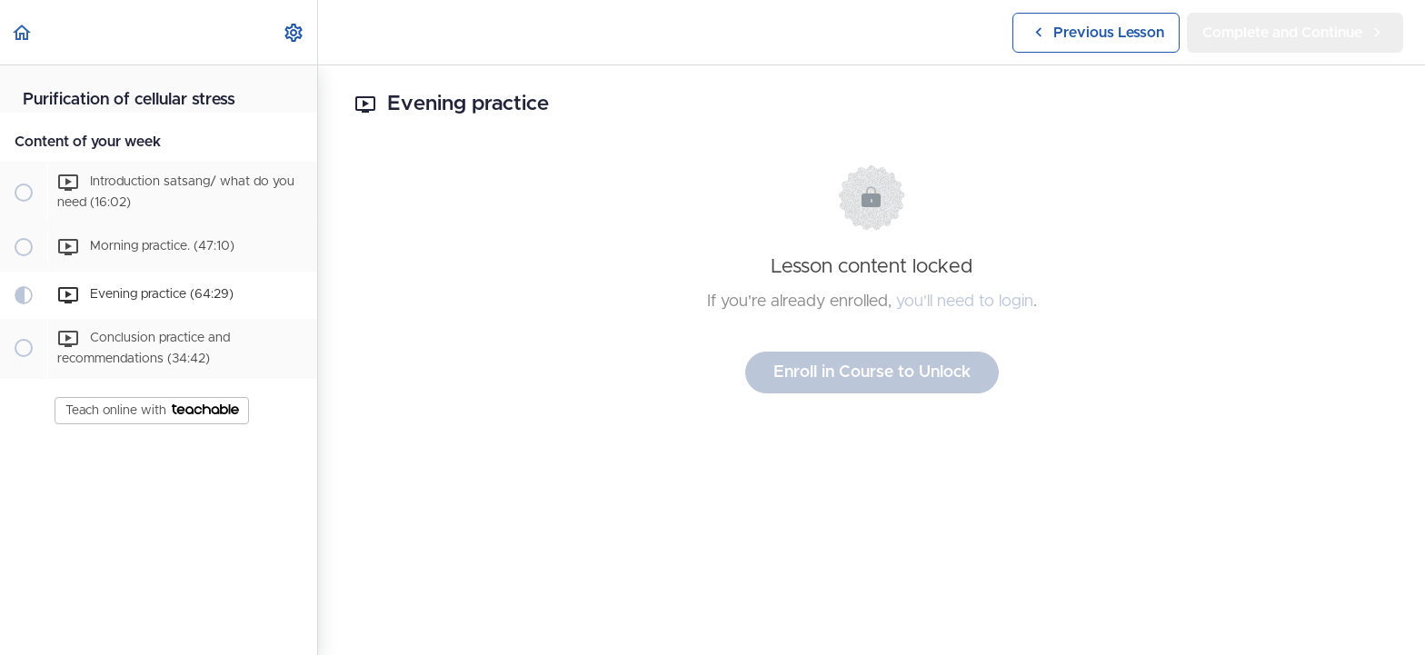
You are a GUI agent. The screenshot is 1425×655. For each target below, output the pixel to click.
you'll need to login (964, 301)
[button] (22, 32)
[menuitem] (294, 32)
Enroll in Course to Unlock (872, 372)
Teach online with (152, 410)
